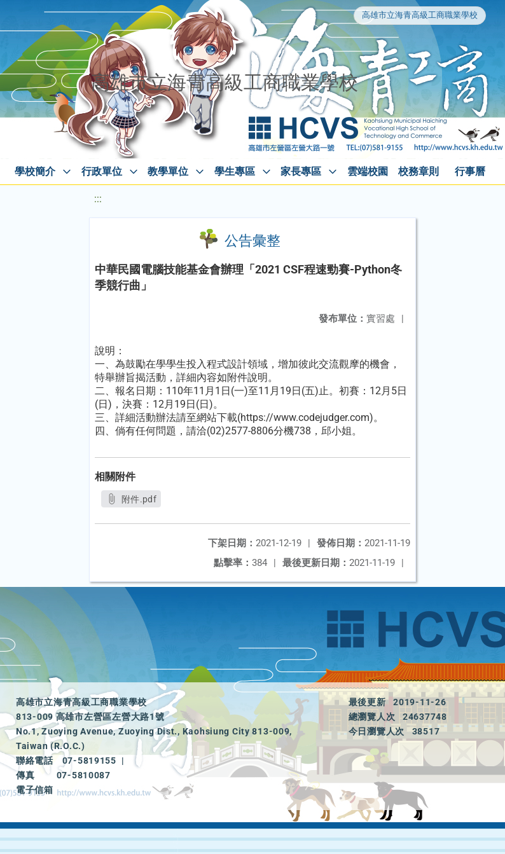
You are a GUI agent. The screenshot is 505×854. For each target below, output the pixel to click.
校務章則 (418, 171)
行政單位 (101, 171)
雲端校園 (367, 171)
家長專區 (300, 171)
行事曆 (470, 171)
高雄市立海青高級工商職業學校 (420, 15)
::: (98, 199)
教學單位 (168, 171)
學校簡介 (35, 171)
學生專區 (234, 171)
